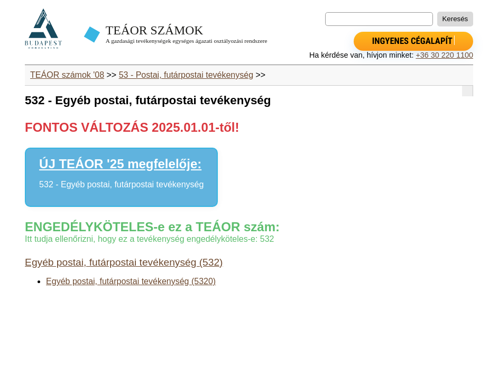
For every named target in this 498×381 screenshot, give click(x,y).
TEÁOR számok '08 (67, 74)
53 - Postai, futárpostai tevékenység (186, 74)
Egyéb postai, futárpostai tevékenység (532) (124, 262)
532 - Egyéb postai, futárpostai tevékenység (121, 184)
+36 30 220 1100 (444, 55)
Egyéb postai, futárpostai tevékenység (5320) (131, 281)
